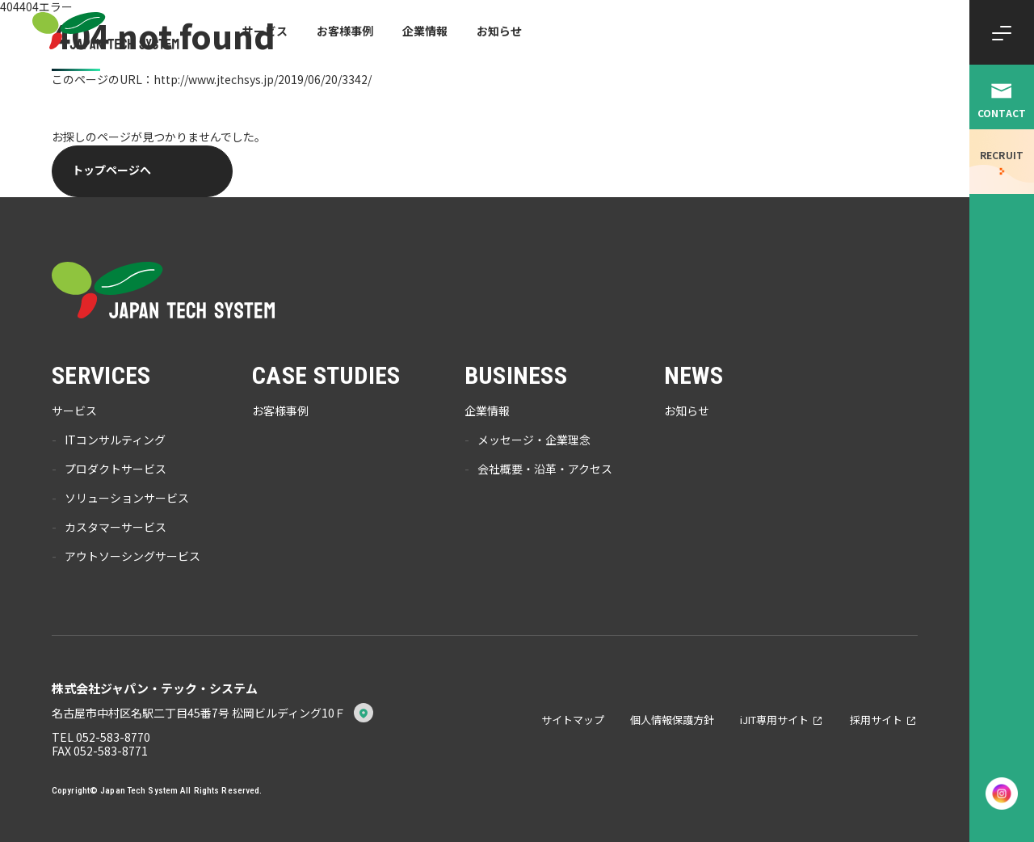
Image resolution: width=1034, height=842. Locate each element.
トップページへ (111, 170)
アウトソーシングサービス (132, 557)
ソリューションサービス (127, 498)
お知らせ (499, 31)
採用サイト (876, 719)
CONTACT (1002, 113)
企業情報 (425, 31)
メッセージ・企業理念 (534, 440)
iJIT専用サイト (774, 719)
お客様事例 (345, 31)
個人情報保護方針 (672, 719)
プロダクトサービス (115, 469)
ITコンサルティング (115, 440)
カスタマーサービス (115, 528)
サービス (265, 31)
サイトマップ (572, 719)
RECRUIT (1002, 155)
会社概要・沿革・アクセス (544, 469)
